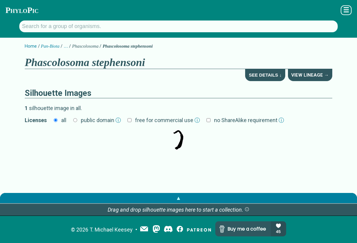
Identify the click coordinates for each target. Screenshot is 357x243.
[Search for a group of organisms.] (178, 26)
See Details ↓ (265, 74)
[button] (247, 210)
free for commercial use (167, 120)
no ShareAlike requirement (249, 120)
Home (31, 46)
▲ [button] (178, 198)
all (63, 120)
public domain (101, 120)
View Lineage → (310, 75)
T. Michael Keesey (111, 229)
